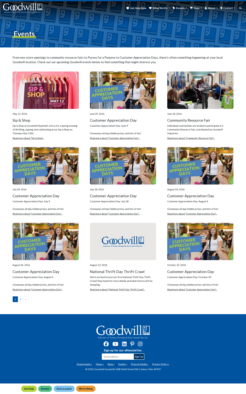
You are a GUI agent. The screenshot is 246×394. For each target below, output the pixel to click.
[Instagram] (140, 344)
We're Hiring (88, 388)
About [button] (212, 7)
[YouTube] (115, 344)
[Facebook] (106, 344)
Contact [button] (228, 7)
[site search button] (240, 8)
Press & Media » (139, 364)
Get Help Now (138, 7)
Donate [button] (180, 7)
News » (100, 364)
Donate (46, 388)
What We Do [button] (160, 7)
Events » (122, 364)
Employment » (84, 364)
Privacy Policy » (160, 364)
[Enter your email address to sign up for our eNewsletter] (118, 356)
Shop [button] (197, 7)
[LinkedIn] (124, 344)
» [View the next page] (26, 299)
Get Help (29, 388)
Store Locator (66, 388)
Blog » (111, 364)
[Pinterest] (132, 344)
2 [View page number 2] (20, 299)
